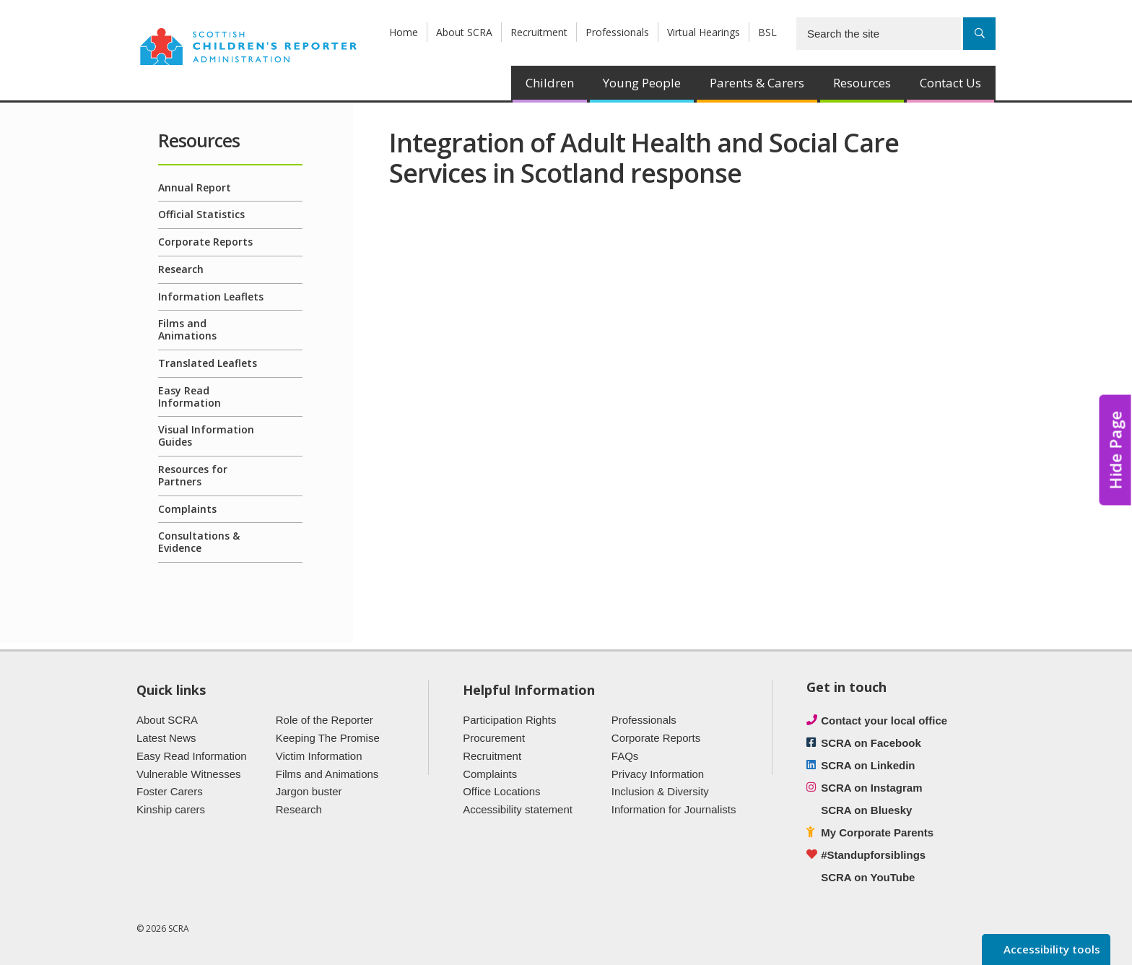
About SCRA (464, 32)
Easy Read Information (189, 397)
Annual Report (194, 187)
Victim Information (319, 756)
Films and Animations (187, 329)
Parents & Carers (757, 82)
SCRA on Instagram (871, 788)
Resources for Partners (192, 475)
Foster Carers (169, 791)
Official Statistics (201, 214)
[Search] (979, 33)
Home (403, 32)
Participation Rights (509, 720)
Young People (642, 82)
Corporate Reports (205, 241)
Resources (862, 82)
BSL (767, 32)
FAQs (625, 756)
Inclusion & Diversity (660, 791)
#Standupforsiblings (873, 855)
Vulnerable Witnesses (188, 774)
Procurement (494, 738)
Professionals (617, 32)
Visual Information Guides (206, 436)
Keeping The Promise (328, 738)
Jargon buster (309, 791)
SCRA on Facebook (871, 743)
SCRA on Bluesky (866, 810)
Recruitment (538, 32)
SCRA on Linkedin (868, 765)
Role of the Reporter (324, 720)
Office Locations (501, 791)
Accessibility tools (1050, 949)
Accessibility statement (517, 809)
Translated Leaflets (207, 363)
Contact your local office (884, 720)
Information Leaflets (211, 296)
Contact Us (950, 82)
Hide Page (1115, 450)
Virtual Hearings (703, 32)
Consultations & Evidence (199, 542)
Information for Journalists (673, 809)
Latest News (166, 738)
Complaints (187, 509)
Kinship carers (170, 809)
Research (181, 269)
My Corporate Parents (877, 832)
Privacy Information (657, 774)
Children (550, 82)
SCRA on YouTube (868, 877)
